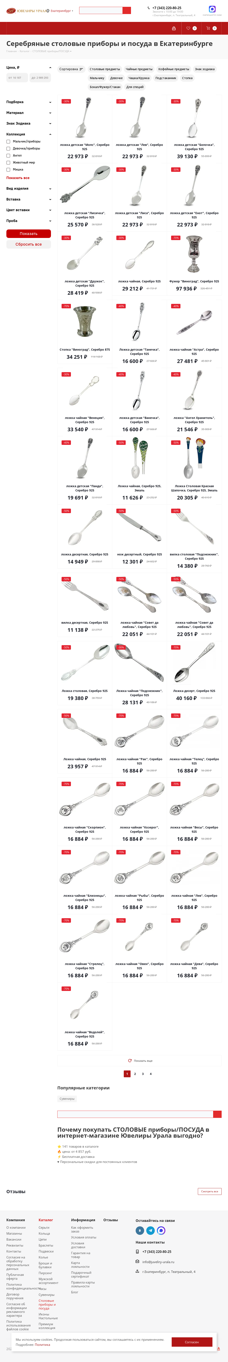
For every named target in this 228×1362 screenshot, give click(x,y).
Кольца (44, 1233)
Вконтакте (140, 1230)
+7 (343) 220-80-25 (166, 8)
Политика (42, 1344)
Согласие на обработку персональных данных (17, 1263)
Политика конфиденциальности (23, 1286)
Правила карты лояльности (83, 1284)
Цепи (43, 1239)
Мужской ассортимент (48, 1281)
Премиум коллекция (47, 1326)
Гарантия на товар (80, 1255)
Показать (29, 233)
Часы (42, 1289)
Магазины (14, 1233)
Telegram (150, 1230)
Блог (74, 1292)
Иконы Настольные (48, 1316)
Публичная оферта (15, 1276)
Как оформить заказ (82, 1229)
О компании (16, 1227)
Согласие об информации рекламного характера (16, 1310)
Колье (43, 1257)
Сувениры (67, 1099)
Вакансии (13, 1239)
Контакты (13, 1251)
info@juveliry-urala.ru (158, 1262)
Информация (83, 1220)
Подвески (46, 1251)
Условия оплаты (83, 1237)
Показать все (18, 178)
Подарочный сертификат (81, 1274)
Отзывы (110, 1220)
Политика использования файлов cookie (18, 1325)
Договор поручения (14, 1296)
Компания (15, 1220)
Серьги (44, 1227)
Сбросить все (28, 244)
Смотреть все (209, 1191)
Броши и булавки (45, 1265)
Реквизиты (14, 1245)
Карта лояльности (80, 1265)
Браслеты (46, 1245)
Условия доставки (78, 1245)
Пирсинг (45, 1273)
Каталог (46, 1220)
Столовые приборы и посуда (47, 1304)
